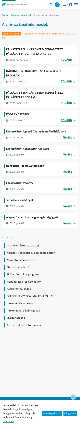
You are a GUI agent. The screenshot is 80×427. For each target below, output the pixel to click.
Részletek (8, 421)
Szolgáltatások (16, 318)
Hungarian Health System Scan (25, 166)
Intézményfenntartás (20, 303)
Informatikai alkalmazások (23, 310)
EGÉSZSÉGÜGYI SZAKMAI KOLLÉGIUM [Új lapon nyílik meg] (30, 296)
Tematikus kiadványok (19, 200)
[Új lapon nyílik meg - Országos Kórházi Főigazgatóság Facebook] (71, 5)
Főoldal (5, 15)
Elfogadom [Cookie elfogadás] (70, 413)
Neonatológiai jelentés (21, 260)
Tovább (66, 60)
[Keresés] (51, 5)
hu (66, 4)
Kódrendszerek (18, 114)
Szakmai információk (21, 15)
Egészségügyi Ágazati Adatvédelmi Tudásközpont (36, 131)
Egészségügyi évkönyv (19, 183)
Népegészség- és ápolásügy (24, 281)
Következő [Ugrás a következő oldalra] (12, 237)
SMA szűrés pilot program (23, 274)
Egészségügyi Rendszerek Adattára (27, 148)
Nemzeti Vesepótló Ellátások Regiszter (31, 253)
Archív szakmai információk (24, 325)
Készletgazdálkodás (19, 289)
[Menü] (76, 4)
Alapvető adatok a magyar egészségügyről (32, 217)
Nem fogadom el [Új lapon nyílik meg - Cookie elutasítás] (51, 413)
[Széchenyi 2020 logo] (73, 397)
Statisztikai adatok (18, 267)
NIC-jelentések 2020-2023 (23, 245)
